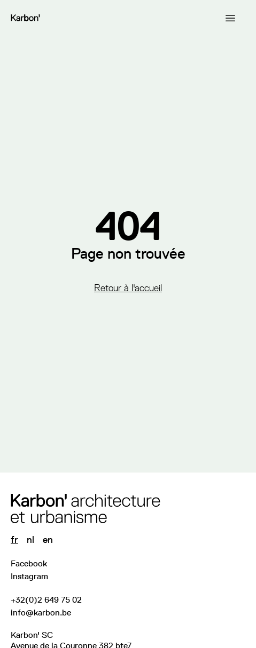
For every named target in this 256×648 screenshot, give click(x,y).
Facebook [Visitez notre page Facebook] (29, 563)
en (48, 540)
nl (30, 540)
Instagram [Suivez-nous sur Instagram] (29, 576)
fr (14, 540)
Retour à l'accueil (128, 288)
